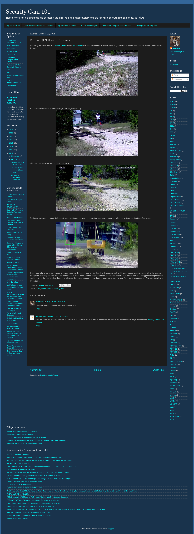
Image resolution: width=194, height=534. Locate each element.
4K (171, 114)
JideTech (173, 285)
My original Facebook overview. (12, 100)
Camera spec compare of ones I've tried (117, 25)
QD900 (61, 289)
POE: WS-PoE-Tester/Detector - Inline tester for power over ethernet (33, 500)
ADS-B (172, 135)
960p (172, 132)
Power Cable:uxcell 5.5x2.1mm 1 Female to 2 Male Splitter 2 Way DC (33, 503)
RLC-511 (173, 352)
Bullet (38, 289)
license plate (175, 294)
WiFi (172, 410)
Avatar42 (39, 302)
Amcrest (173, 144)
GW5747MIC (175, 237)
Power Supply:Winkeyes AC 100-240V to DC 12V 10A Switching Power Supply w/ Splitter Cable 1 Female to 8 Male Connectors (56, 509)
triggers (173, 395)
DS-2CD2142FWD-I (177, 206)
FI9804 (173, 222)
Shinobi (9, 72)
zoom (172, 419)
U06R (172, 398)
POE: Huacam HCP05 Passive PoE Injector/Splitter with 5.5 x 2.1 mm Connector (38, 497)
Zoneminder (174, 416)
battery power (175, 160)
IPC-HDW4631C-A (177, 268)
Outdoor (55, 289)
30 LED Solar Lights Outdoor (18, 454)
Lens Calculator (13, 282)
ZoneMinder (11, 85)
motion (172, 306)
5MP (172, 120)
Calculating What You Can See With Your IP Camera (15, 222)
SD (171, 358)
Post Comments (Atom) (49, 375)
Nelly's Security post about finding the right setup (15, 287)
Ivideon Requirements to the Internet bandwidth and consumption (15, 276)
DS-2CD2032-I (176, 200)
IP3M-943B (174, 253)
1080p (172, 101)
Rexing (173, 337)
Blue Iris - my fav (13, 45)
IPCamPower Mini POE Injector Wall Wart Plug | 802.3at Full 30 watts (33, 475)
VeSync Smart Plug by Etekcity (18, 518)
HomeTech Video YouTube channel (13, 258)
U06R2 (173, 401)
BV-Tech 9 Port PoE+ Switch (18, 463)
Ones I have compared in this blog (15, 41)
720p (172, 126)
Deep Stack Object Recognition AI (20, 434)
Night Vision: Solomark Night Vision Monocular (24, 488)
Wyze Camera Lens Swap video (14, 347)
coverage (173, 181)
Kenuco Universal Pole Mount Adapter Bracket (24, 482)
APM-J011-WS (176, 151)
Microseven (174, 303)
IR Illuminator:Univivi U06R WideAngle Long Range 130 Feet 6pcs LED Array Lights (39, 479)
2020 (11, 140)
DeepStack (174, 193)
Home (97, 370)
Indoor (172, 250)
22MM (172, 108)
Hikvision (173, 244)
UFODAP (173, 404)
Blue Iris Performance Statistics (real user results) (15, 212)
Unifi (172, 407)
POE (172, 315)
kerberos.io (11, 55)
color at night (175, 178)
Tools (172, 389)
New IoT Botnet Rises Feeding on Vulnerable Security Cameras (15, 312)
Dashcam (173, 187)
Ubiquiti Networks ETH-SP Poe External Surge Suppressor (29, 515)
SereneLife (174, 367)
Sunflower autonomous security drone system (24, 443)
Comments (177, 79)
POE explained (12, 323)
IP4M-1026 (174, 259)
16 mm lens (78, 46)
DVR (172, 216)
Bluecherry (11, 48)
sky (171, 373)
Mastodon (174, 64)
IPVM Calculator (13, 262)
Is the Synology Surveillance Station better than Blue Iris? (15, 268)
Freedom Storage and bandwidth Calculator (15, 239)
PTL (171, 321)
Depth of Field (175, 197)
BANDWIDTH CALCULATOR (12, 206)
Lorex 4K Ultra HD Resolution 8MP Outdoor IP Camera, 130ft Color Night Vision (37, 440)
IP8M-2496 (174, 265)
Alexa (172, 141)
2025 (11, 130)
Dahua (172, 184)
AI (171, 138)
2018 (11, 146)
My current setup (12, 25)
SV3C (172, 376)
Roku (172, 355)
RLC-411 (173, 343)
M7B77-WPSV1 (176, 300)
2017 (11, 150)
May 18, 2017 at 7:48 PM (56, 302)
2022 (11, 133)
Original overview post (89, 25)
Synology (173, 380)
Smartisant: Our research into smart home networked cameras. (14, 334)
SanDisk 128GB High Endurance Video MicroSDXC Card (29, 512)
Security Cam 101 (28, 11)
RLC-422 (173, 349)
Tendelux (173, 383)
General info (175, 231)
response (173, 334)
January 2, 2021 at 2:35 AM (57, 316)
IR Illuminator (175, 281)
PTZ (171, 324)
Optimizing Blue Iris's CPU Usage (15, 319)
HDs (171, 240)
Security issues (176, 361)
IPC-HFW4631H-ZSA (178, 276)
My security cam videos (66, 25)
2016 (11, 153)
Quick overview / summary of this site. (39, 25)
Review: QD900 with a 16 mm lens (17, 170)
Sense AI (173, 364)
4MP (172, 117)
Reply (38, 309)
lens (49, 289)
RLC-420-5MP (175, 346)
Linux (172, 297)
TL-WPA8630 (175, 386)
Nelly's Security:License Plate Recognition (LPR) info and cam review (15, 295)
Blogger (111, 529)
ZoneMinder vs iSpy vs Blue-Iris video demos (14, 353)
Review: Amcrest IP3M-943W (17, 163)
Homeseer (174, 247)
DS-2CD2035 (175, 203)
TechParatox (41, 316)
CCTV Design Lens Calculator (14, 228)
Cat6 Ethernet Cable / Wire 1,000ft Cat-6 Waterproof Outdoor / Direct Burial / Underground (41, 466)
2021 (11, 136)
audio (172, 154)
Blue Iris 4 (174, 166)
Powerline (174, 318)
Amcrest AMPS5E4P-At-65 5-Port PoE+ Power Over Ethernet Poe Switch (35, 457)
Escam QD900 (60, 46)
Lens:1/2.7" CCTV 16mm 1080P (19, 485)
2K (171, 111)
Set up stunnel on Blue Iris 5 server (13, 327)
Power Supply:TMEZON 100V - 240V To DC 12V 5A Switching (30, 506)
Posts (175, 75)
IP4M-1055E (175, 262)
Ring (172, 340)
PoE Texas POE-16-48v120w (18, 494)
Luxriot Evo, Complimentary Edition (12, 60)
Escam (43, 289)
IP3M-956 (174, 256)
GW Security (175, 234)
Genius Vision (12, 52)
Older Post (158, 370)
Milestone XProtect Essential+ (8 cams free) (14, 67)
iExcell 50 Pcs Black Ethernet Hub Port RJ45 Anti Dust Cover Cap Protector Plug (38, 472)
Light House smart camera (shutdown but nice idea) (26, 437)
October (14, 159)
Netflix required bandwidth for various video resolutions (15, 304)
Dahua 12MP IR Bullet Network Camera (22, 431)
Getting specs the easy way (146, 25)
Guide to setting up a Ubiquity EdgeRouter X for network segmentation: (15, 246)
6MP (172, 123)
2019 (11, 143)
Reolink (173, 330)
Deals (172, 190)
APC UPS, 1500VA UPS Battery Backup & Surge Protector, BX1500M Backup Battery (39, 460)
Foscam (173, 228)
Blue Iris (173, 163)
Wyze (172, 413)
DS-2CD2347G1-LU (178, 211)
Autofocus (174, 157)
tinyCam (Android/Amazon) (14, 81)
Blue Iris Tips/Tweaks (15, 217)
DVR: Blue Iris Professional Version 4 (21, 469)
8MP (172, 129)
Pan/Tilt (173, 312)
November (15, 156)
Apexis (172, 147)
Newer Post (36, 370)
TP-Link (173, 392)
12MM (172, 105)
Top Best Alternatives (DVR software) (15, 342)
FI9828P (173, 225)
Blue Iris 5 (174, 169)
